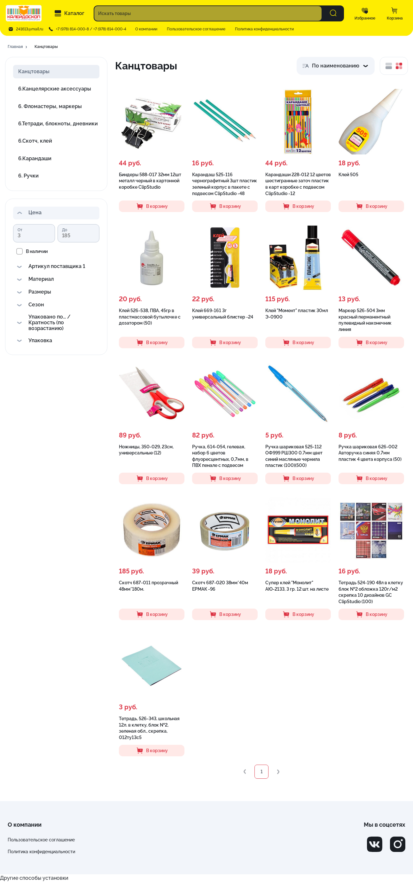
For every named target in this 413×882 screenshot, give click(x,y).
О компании (146, 29)
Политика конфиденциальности (264, 29)
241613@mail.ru (29, 29)
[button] (18, 47)
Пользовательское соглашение (196, 29)
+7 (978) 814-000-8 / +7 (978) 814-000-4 (91, 29)
